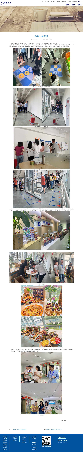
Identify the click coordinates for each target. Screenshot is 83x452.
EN (79, 1)
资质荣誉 (5, 446)
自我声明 (5, 447)
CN (81, 1)
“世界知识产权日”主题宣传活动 (19, 429)
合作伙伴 (5, 449)
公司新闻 (15, 438)
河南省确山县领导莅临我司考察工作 (53, 429)
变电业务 (74, 4)
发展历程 (5, 442)
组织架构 (5, 444)
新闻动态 (53, 1)
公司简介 (5, 438)
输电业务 (68, 4)
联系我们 (75, 1)
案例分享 (64, 1)
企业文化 (5, 440)
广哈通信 (34, 449)
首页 (43, 1)
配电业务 (80, 4)
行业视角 (15, 440)
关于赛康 (47, 1)
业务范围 (58, 1)
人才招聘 (69, 1)
